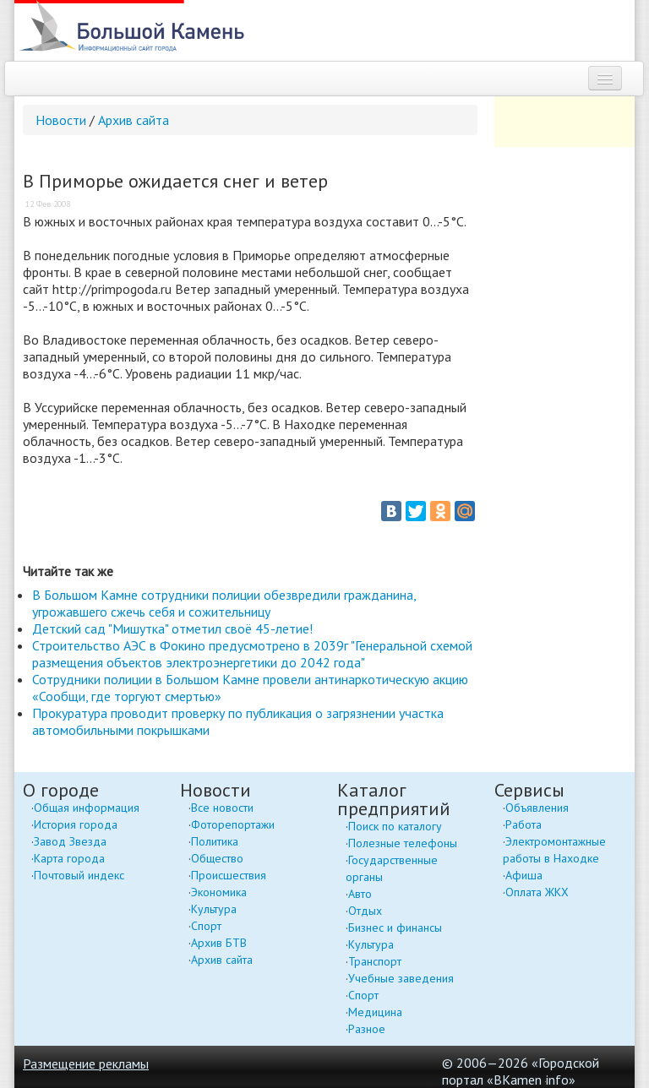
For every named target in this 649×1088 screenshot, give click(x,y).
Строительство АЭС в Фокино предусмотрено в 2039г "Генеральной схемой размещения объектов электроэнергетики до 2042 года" (252, 654)
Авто (360, 893)
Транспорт (374, 961)
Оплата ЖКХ (537, 892)
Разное (366, 1028)
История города (75, 824)
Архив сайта (133, 120)
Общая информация (86, 807)
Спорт (206, 925)
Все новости (222, 807)
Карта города (69, 858)
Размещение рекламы (86, 1063)
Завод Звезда (70, 841)
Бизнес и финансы (395, 927)
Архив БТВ (219, 942)
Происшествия (228, 875)
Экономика (219, 892)
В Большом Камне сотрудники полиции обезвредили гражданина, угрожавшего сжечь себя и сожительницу (224, 603)
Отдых (365, 910)
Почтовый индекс (79, 875)
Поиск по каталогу (395, 826)
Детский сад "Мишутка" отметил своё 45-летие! (172, 628)
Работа (523, 824)
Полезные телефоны (402, 843)
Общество (217, 858)
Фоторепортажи (233, 824)
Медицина (375, 1012)
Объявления (537, 807)
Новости (60, 120)
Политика (214, 841)
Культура (214, 909)
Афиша (524, 875)
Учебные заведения (401, 978)
